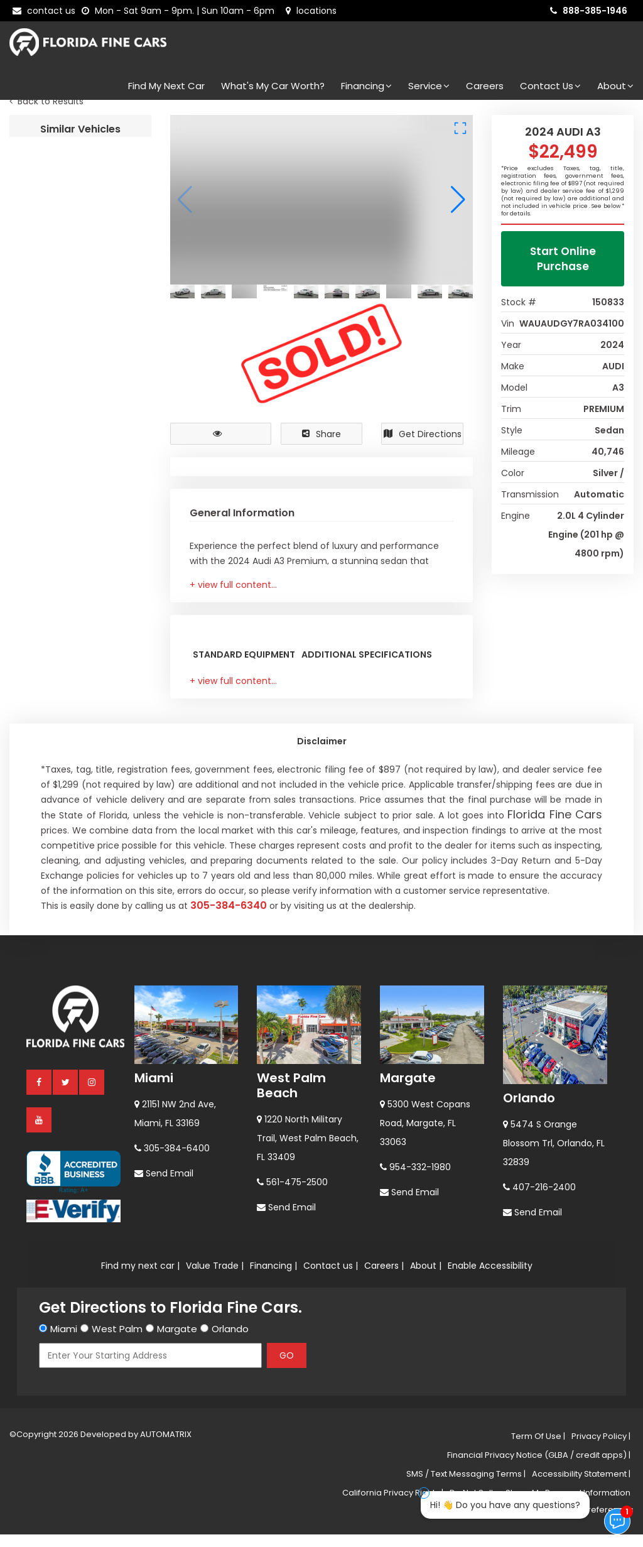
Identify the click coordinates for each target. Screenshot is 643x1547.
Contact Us (550, 85)
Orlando (529, 1466)
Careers (485, 85)
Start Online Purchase (563, 271)
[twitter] (66, 1450)
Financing (366, 85)
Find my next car (166, 85)
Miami (153, 1446)
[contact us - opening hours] (180, 10)
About (615, 85)
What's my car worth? (273, 85)
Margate (408, 1446)
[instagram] (92, 1450)
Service (429, 85)
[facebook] (39, 1450)
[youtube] (39, 1488)
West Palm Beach (291, 1454)
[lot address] (311, 10)
